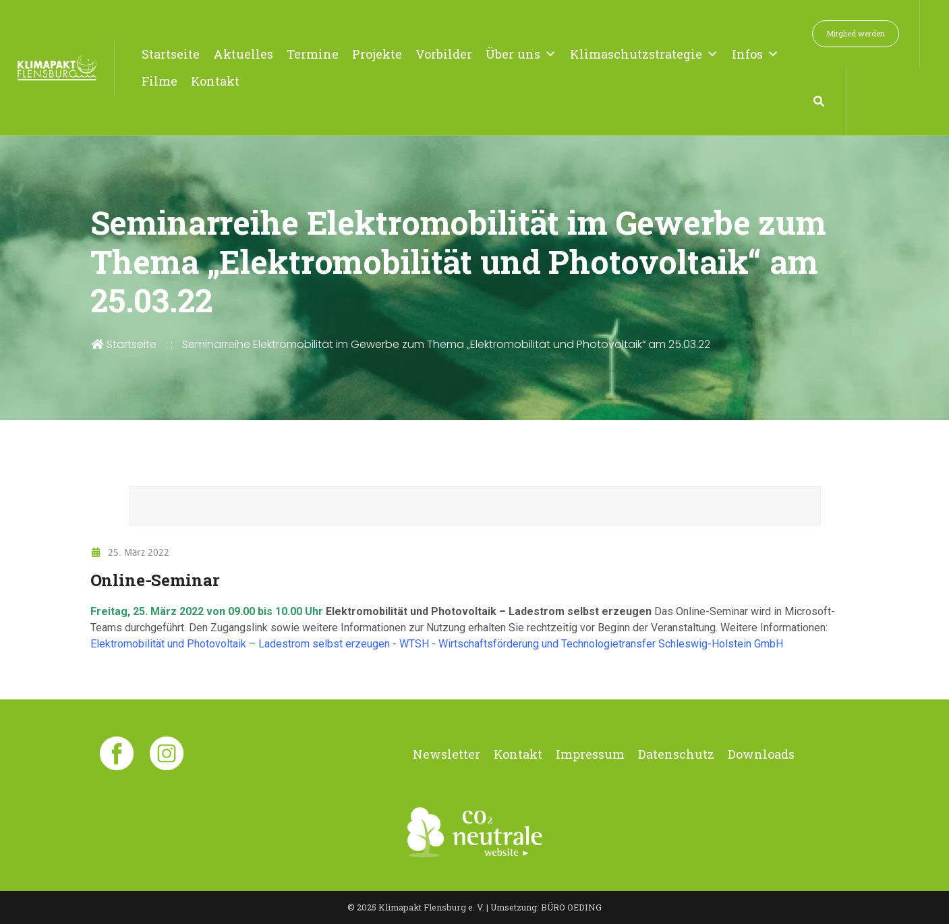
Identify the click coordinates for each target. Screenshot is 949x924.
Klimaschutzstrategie (644, 53)
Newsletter (446, 754)
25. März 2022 (130, 552)
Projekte (377, 54)
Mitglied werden (855, 33)
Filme (159, 81)
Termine (313, 54)
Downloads (761, 754)
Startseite (171, 54)
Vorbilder (443, 54)
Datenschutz (676, 754)
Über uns (521, 53)
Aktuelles (243, 54)
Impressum (590, 754)
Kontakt (215, 81)
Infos (755, 53)
